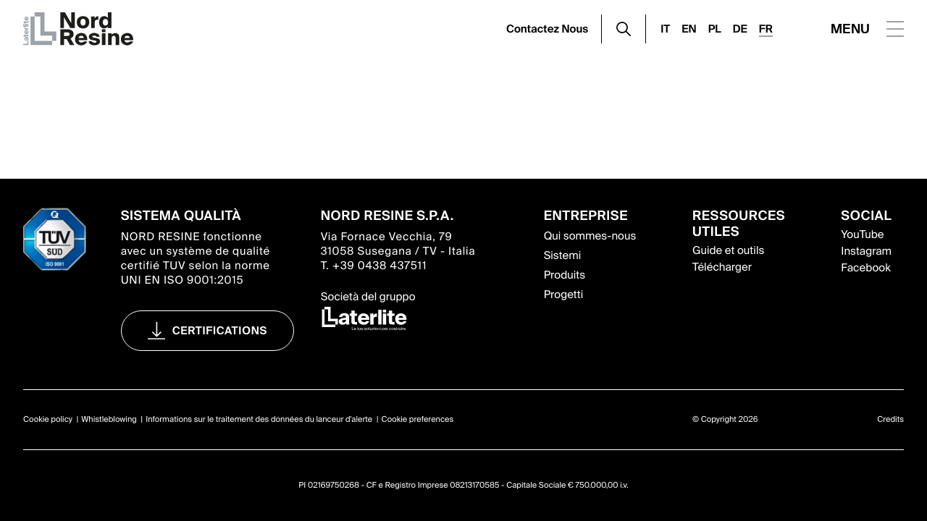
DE (740, 28)
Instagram (866, 251)
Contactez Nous (547, 28)
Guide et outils (728, 250)
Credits (890, 420)
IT (665, 28)
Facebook (865, 267)
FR (766, 28)
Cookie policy (47, 420)
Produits (564, 275)
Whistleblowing (109, 420)
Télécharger (722, 267)
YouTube (862, 234)
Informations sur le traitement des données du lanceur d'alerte (259, 420)
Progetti (564, 294)
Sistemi (563, 255)
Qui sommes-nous (590, 236)
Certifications (219, 330)
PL (714, 28)
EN (688, 28)
